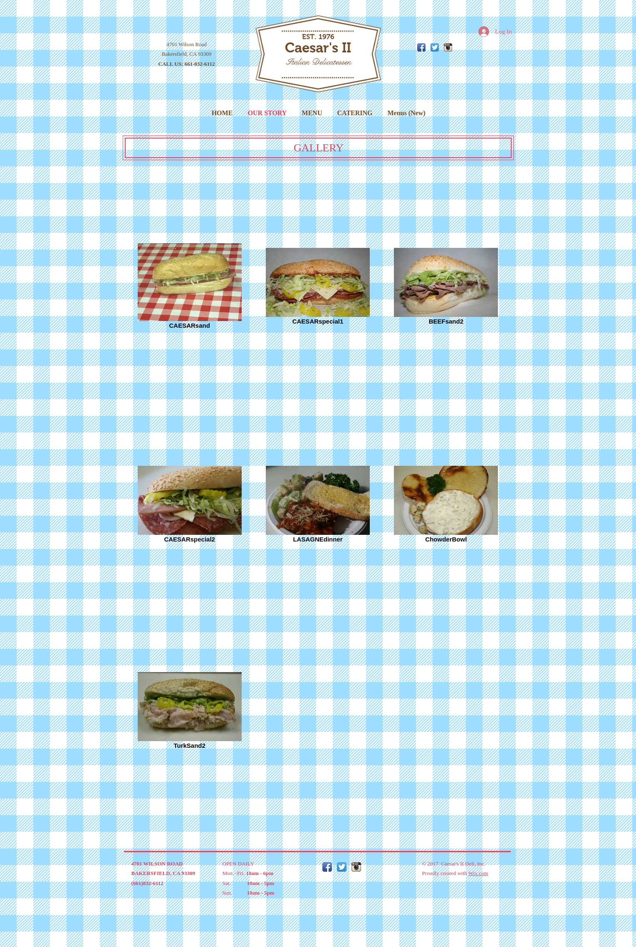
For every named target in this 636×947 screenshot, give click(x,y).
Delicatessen (331, 61)
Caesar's (311, 47)
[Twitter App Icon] (435, 47)
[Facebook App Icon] (421, 47)
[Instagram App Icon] (448, 47)
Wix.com (478, 873)
